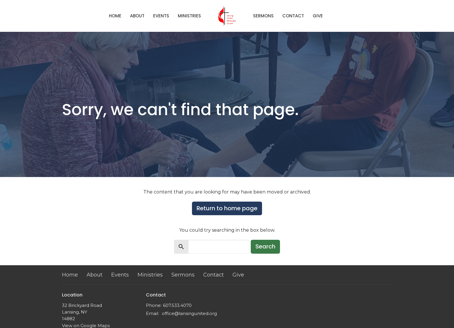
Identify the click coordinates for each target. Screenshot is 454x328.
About (137, 16)
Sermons (263, 16)
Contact (293, 16)
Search (265, 246)
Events (161, 16)
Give (318, 16)
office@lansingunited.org (189, 313)
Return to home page (227, 208)
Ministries (189, 16)
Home (115, 16)
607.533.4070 (177, 305)
